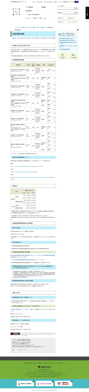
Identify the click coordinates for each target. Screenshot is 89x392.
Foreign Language (48, 1)
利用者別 (55, 1)
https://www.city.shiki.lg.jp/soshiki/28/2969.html (24, 171)
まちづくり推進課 (21, 342)
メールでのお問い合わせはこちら (21, 349)
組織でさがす (71, 18)
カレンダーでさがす (73, 21)
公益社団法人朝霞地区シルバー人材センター (20, 309)
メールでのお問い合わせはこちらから (57, 374)
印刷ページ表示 (17, 38)
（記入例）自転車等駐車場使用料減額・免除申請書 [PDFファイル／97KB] (28, 259)
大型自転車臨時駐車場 (65, 49)
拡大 (67, 1)
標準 (64, 1)
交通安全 (42, 27)
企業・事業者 (28, 10)
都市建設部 (14, 342)
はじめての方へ (40, 1)
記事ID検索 (59, 12)
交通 (38, 27)
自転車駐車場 (17, 29)
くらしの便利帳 (29, 7)
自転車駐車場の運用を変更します (67, 38)
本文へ (34, 1)
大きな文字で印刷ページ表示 (28, 38)
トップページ (17, 27)
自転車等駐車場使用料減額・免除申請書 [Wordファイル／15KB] (26, 255)
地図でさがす (61, 21)
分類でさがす (61, 18)
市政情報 (43, 7)
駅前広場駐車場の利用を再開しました (68, 40)
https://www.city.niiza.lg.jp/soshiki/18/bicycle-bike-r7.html (27, 166)
